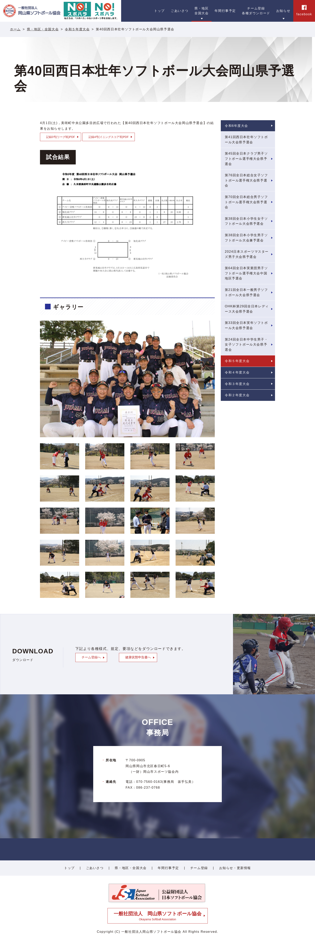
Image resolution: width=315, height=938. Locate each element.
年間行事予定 (168, 868)
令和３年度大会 (237, 384)
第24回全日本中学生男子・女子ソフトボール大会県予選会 (246, 344)
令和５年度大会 (77, 29)
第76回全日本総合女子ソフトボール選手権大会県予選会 (246, 180)
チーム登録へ (91, 657)
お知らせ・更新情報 (235, 868)
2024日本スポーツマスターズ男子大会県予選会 (247, 254)
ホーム (15, 29)
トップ (69, 868)
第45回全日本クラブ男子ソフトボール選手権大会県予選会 (246, 158)
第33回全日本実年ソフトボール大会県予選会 (246, 325)
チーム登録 (199, 868)
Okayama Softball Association (157, 916)
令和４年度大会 (237, 372)
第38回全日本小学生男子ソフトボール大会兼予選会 (246, 237)
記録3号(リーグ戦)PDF (60, 137)
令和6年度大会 (236, 125)
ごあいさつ (95, 868)
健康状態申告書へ (138, 657)
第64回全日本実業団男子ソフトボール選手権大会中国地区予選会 (246, 273)
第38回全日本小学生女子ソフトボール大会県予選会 (246, 221)
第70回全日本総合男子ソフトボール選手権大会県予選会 (246, 202)
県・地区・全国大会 (43, 29)
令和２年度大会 (237, 395)
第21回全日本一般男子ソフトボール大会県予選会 (246, 292)
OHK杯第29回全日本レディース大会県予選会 (247, 309)
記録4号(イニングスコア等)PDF (109, 137)
